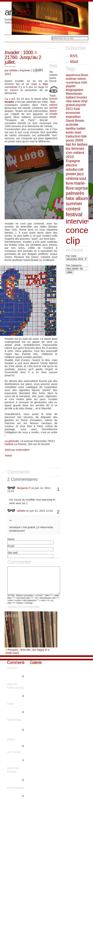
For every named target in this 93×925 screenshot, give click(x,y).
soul (82, 178)
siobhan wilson (76, 78)
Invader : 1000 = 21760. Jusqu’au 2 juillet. (23, 57)
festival (74, 214)
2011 (69, 109)
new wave (73, 101)
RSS (72, 55)
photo (70, 140)
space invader (53, 112)
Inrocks (81, 97)
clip (73, 240)
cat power (74, 171)
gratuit (70, 105)
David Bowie (75, 120)
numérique (73, 82)
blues (84, 75)
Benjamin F (24, 487)
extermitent (22, 449)
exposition (55, 104)
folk (84, 136)
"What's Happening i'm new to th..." (15, 701)
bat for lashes (76, 144)
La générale (12, 440)
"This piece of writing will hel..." (14, 785)
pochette (54, 107)
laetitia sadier (76, 128)
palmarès (75, 193)
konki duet (73, 132)
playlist (70, 86)
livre (69, 183)
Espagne (73, 161)
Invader (10, 101)
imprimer (25, 70)
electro (71, 165)
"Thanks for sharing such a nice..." (15, 765)
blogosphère (74, 90)
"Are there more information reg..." (13, 735)
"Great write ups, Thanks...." (15, 751)
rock (84, 82)
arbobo (13, 70)
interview (79, 221)
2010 (70, 157)
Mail (72, 61)
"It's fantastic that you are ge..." (14, 801)
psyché (80, 105)
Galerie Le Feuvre (15, 444)
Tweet (8, 455)
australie (72, 124)
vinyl (84, 101)
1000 (8, 449)
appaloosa (73, 75)
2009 (79, 140)
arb (17, 12)
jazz (80, 174)
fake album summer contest (77, 203)
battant (71, 97)
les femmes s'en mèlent (75, 151)
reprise (81, 188)
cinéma (72, 178)
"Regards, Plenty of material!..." (13, 681)
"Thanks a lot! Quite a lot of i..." (14, 717)
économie (73, 113)
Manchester (74, 93)
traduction (73, 136)
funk (77, 109)
